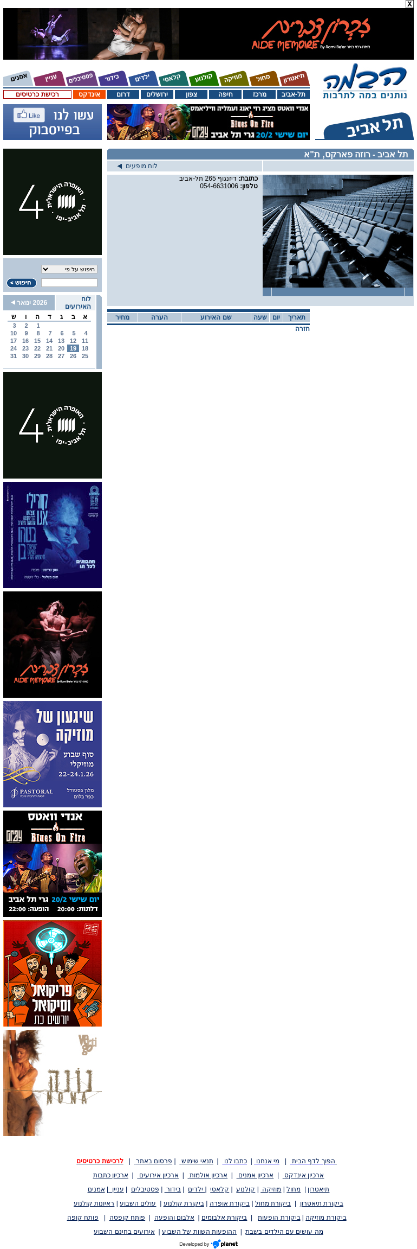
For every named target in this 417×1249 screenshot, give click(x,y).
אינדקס (89, 94)
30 (25, 356)
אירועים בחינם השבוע (124, 1231)
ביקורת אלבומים (224, 1217)
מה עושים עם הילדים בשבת (284, 1231)
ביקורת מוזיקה (325, 1217)
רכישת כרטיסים (37, 94)
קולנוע (245, 1189)
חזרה (302, 329)
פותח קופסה (127, 1217)
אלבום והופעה (174, 1217)
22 (37, 348)
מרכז (259, 94)
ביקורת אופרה (230, 1203)
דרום (123, 94)
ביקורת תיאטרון (321, 1203)
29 (37, 356)
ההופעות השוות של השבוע (199, 1231)
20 (61, 348)
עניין (116, 1189)
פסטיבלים (145, 1189)
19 (73, 348)
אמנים (96, 1189)
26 (73, 356)
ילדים (196, 1189)
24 (13, 348)
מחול (293, 1189)
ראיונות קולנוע (94, 1203)
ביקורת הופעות (279, 1217)
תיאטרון (318, 1189)
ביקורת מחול (273, 1203)
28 (49, 356)
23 (25, 348)
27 (61, 356)
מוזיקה (270, 1189)
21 (49, 348)
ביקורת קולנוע (184, 1203)
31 (13, 356)
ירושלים (157, 94)
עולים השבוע (138, 1203)
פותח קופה (83, 1217)
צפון (191, 94)
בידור (173, 1189)
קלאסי (219, 1189)
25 (85, 356)
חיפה (225, 94)
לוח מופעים (138, 166)
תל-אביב (293, 94)
